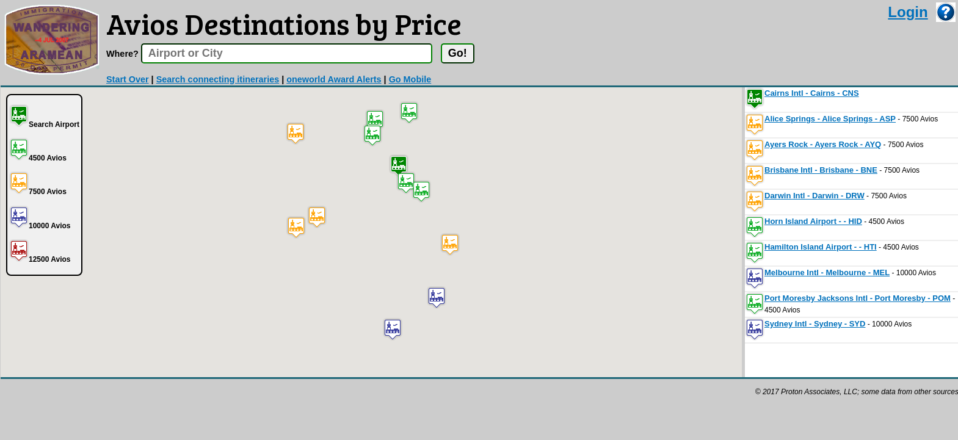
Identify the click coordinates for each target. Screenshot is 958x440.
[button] (398, 165)
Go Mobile (410, 79)
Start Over (127, 79)
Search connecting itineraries (218, 79)
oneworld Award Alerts (333, 79)
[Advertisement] (223, 406)
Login (907, 12)
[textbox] (286, 53)
